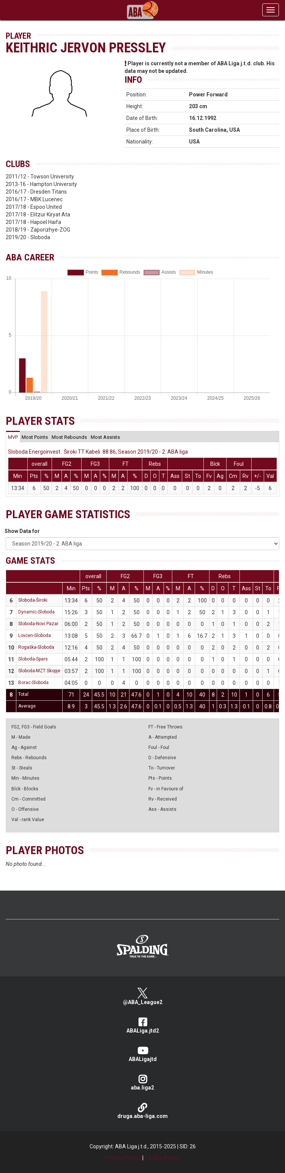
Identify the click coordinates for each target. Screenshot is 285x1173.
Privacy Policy (123, 1158)
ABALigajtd (142, 1054)
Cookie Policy (162, 1158)
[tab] (13, 437)
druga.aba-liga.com (142, 1111)
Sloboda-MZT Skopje (39, 670)
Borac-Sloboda (33, 682)
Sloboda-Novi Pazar (38, 623)
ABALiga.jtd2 (142, 1025)
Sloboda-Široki (32, 600)
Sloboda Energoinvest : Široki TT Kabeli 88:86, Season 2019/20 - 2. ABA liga (98, 452)
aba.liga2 (142, 1082)
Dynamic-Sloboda (36, 612)
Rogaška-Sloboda (36, 647)
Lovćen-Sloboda (34, 635)
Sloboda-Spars (33, 659)
